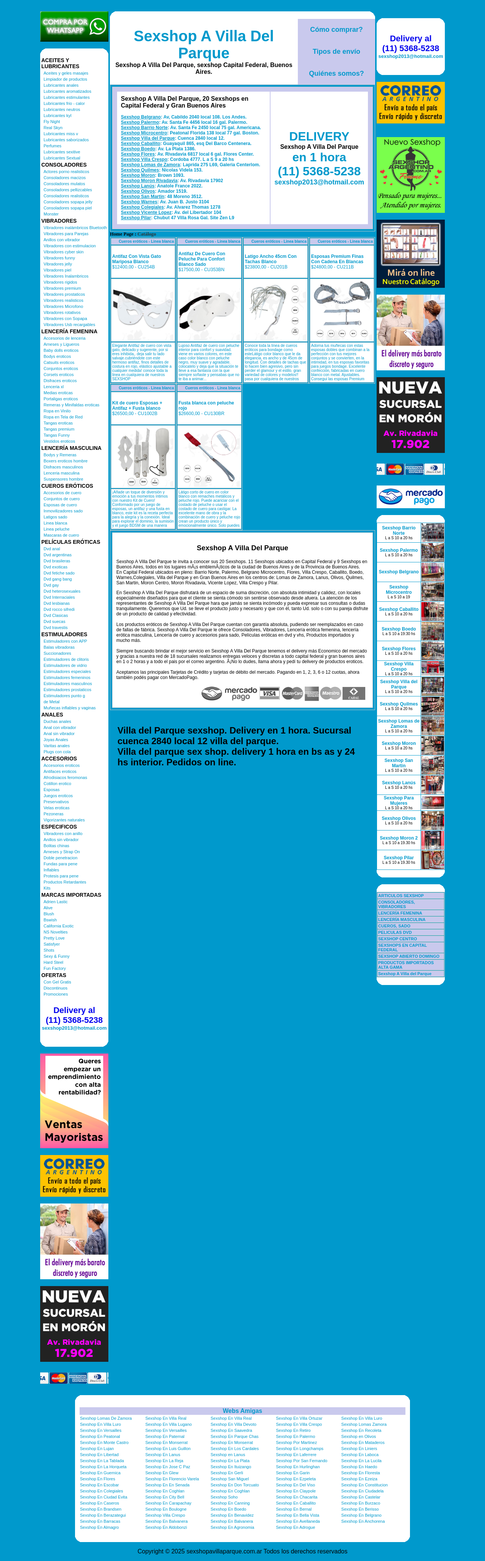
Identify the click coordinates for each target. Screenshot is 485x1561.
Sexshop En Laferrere (296, 1454)
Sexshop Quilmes (140, 170)
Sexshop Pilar (136, 217)
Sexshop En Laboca (360, 1454)
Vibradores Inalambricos (66, 276)
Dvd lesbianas (57, 603)
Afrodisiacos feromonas (65, 777)
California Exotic (59, 926)
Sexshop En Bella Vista (297, 1515)
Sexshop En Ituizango (231, 1466)
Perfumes (52, 146)
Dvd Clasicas (56, 615)
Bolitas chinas (56, 845)
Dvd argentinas (58, 555)
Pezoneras (54, 814)
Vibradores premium (62, 288)
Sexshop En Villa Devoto (234, 1424)
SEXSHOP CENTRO (397, 939)
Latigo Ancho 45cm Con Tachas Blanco (271, 259)
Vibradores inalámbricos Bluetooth (75, 227)
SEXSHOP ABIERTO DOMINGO (409, 956)
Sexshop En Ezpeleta (296, 1479)
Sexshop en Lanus (228, 1454)
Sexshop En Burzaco (360, 1503)
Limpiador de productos (65, 79)
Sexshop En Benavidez (232, 1515)
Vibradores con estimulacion (70, 246)
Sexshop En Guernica (100, 1472)
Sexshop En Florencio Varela (172, 1479)
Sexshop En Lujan (97, 1448)
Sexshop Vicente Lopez (146, 212)
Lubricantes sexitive (62, 152)
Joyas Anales (56, 739)
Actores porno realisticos (66, 171)
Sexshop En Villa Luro (361, 1418)
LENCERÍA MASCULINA (402, 919)
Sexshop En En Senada (167, 1485)
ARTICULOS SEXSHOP (401, 895)
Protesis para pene (61, 876)
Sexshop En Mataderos (363, 1442)
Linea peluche (57, 529)
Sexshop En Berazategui (103, 1515)
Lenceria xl (54, 386)
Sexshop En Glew (161, 1472)
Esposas (51, 789)
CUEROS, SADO (394, 926)
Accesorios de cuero (62, 492)
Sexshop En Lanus (162, 1454)
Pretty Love (54, 938)
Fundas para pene (60, 864)
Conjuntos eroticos (61, 368)
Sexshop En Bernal (293, 1509)
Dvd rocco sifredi (59, 609)
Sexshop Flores (138, 154)
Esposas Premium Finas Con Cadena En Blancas (337, 259)
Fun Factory (55, 968)
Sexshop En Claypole (296, 1491)
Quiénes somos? (336, 73)
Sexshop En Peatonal (100, 1436)
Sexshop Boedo (138, 148)
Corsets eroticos (59, 374)
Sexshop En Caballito (296, 1503)
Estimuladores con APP (65, 641)
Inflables (51, 870)
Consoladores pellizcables (68, 189)
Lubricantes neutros (62, 109)
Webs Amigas (242, 1411)
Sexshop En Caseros (99, 1503)
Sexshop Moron (138, 175)
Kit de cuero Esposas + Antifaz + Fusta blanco (137, 405)
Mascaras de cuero (61, 535)
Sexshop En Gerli (227, 1472)
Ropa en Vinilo (57, 411)
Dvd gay (51, 585)
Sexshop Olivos (138, 191)
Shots (49, 950)
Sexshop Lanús (138, 186)
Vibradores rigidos (60, 282)
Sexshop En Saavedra (231, 1430)
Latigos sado (55, 517)
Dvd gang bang (58, 579)
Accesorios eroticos (62, 765)
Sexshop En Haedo (359, 1466)
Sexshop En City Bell (164, 1497)
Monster (51, 214)
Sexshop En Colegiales (101, 1491)
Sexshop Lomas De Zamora (106, 1418)
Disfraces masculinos (63, 467)
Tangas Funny (57, 435)
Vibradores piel (57, 270)
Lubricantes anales (61, 85)
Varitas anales (57, 745)
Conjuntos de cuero (62, 498)
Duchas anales (57, 721)
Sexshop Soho (224, 1497)
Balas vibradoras (59, 647)
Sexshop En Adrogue (295, 1527)
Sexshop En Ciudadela (362, 1491)
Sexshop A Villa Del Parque (204, 44)
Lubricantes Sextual (62, 158)
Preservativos (56, 801)
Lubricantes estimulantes (67, 97)
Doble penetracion (60, 857)
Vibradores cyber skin (64, 252)
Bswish (50, 920)
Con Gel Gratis (57, 982)
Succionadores (57, 653)
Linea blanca (55, 523)
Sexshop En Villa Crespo (299, 1424)
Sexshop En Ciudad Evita (103, 1497)
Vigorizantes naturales (64, 820)
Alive (48, 907)
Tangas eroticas (58, 423)
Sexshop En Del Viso (295, 1485)
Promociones (56, 994)
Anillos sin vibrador (61, 839)
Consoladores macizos (65, 177)
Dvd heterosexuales (62, 591)
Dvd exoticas (55, 567)
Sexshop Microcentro (144, 133)
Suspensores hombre (63, 479)
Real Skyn (53, 127)
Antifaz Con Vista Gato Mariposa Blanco (136, 259)
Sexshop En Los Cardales (235, 1448)
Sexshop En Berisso (360, 1509)
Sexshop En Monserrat (166, 1442)
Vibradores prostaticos (64, 294)
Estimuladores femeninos (67, 677)
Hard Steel (53, 962)
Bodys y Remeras (60, 455)
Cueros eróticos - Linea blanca (146, 241)
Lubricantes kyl (57, 115)
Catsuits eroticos (59, 362)
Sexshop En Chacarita (296, 1497)
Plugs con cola (57, 751)
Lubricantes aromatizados (67, 91)
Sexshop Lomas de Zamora (150, 164)
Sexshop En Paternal (164, 1436)
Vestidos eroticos (59, 441)
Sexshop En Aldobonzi (166, 1527)
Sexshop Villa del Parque (148, 138)
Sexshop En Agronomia (232, 1527)
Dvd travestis (56, 627)
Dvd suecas (54, 621)
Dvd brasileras (57, 561)
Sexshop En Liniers (359, 1448)
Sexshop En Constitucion (364, 1485)
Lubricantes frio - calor (64, 103)
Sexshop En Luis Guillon (168, 1448)
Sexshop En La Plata (230, 1460)
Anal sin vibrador (59, 733)
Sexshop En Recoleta (361, 1430)
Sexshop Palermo (140, 122)
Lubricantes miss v (61, 133)
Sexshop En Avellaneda (298, 1521)
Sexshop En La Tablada (102, 1460)
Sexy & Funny (56, 956)
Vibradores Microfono (63, 306)
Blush (49, 914)
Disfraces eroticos (60, 380)
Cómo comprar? (336, 29)
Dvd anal (52, 548)
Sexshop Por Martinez (296, 1442)
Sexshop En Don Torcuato (235, 1485)
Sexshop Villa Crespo (144, 159)
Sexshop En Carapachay (168, 1503)
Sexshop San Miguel (230, 1479)
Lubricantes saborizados (66, 139)
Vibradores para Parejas (66, 233)
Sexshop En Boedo (228, 1509)
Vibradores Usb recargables (69, 324)
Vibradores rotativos (62, 312)
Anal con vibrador (60, 727)
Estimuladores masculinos (68, 683)
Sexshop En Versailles (100, 1430)
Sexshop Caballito (140, 143)
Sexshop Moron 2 (399, 838)
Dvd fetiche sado (59, 573)
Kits (47, 888)
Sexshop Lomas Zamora (364, 1424)
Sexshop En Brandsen (100, 1509)
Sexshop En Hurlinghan (298, 1466)
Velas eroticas (56, 807)
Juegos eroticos (58, 795)
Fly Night (52, 121)
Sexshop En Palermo (295, 1436)
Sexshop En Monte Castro (104, 1442)
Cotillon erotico (57, 783)
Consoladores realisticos (66, 196)
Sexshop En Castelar (360, 1497)
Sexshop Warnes (139, 201)
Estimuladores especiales (67, 671)
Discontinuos (55, 988)
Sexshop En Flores (97, 1479)
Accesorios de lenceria (65, 338)
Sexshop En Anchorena (363, 1521)
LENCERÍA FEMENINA (400, 913)
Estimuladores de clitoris (66, 659)
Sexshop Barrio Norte (144, 127)
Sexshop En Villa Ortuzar (299, 1418)
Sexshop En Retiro (293, 1430)
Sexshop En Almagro (99, 1527)
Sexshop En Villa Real (165, 1418)
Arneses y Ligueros (61, 344)
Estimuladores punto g (64, 695)
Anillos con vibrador (62, 239)
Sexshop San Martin (142, 196)
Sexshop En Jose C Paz (167, 1466)
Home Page (121, 234)
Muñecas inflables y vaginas (70, 708)
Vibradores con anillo (63, 833)
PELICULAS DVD (395, 932)
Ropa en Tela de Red (63, 417)
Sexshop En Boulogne (165, 1509)
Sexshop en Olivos (358, 1436)
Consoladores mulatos (64, 183)
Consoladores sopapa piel (68, 208)
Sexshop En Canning (230, 1503)
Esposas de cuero (60, 505)
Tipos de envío (336, 51)
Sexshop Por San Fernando (301, 1460)
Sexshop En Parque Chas (235, 1436)
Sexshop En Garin (293, 1472)
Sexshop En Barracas (100, 1521)
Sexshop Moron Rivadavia (149, 180)
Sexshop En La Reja (164, 1460)
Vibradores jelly (58, 264)
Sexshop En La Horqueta (103, 1466)
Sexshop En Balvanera (166, 1521)
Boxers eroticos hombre (66, 461)
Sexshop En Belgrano (361, 1515)
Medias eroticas (58, 392)
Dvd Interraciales (59, 597)
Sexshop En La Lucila (361, 1460)
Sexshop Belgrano (141, 117)
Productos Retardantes (65, 882)
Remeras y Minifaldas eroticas (71, 405)
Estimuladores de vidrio (65, 665)
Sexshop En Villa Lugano (168, 1424)
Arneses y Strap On (62, 851)
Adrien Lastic (56, 901)
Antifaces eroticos (60, 771)
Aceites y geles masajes (66, 73)
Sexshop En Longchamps (299, 1448)
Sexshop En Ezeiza (359, 1479)
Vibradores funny (59, 258)
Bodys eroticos (57, 356)
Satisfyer (52, 944)
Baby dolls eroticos (61, 350)
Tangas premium (59, 429)
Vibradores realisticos (63, 300)
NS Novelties (56, 932)
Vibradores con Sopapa (65, 318)
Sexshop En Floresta (360, 1472)
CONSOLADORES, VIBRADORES (396, 904)
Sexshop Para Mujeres (399, 800)
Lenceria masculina (62, 473)
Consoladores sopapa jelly (68, 202)
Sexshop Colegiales (142, 207)
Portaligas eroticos (61, 398)
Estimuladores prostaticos (67, 689)
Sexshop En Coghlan (164, 1491)
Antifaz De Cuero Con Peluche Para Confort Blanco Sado (201, 259)
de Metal (51, 701)
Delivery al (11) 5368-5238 (74, 1015)
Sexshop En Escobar (99, 1485)
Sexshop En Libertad (99, 1454)
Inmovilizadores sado (63, 511)
